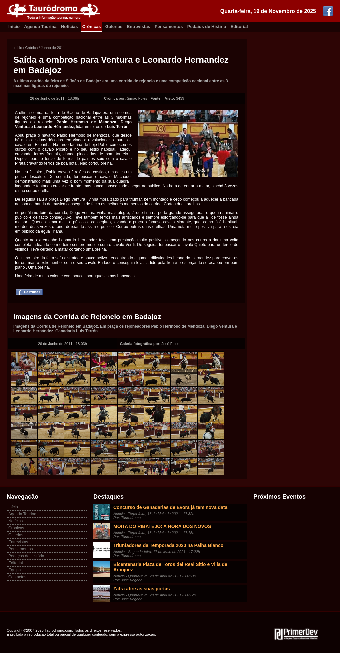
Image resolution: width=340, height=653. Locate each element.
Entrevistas (138, 26)
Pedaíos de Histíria (206, 26)
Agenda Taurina (40, 26)
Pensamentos (169, 26)
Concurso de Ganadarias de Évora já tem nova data (170, 507)
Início (17, 48)
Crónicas (91, 26)
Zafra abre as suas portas (141, 588)
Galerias (113, 26)
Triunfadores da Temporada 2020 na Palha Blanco (168, 545)
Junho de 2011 (53, 48)
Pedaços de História (26, 556)
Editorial (239, 26)
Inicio (14, 26)
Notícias (69, 26)
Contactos (17, 577)
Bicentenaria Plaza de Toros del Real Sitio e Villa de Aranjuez (170, 567)
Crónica (31, 48)
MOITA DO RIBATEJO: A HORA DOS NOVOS (162, 526)
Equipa (14, 570)
